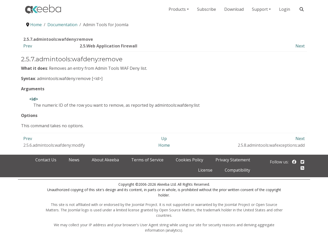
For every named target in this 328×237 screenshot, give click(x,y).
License (205, 170)
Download (234, 9)
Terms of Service (147, 160)
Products (177, 9)
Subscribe (206, 9)
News (74, 160)
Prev (27, 46)
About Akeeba (105, 160)
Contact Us (45, 160)
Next (300, 46)
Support (260, 9)
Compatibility (237, 170)
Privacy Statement (233, 160)
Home (164, 145)
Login (284, 9)
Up (164, 138)
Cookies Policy (189, 160)
